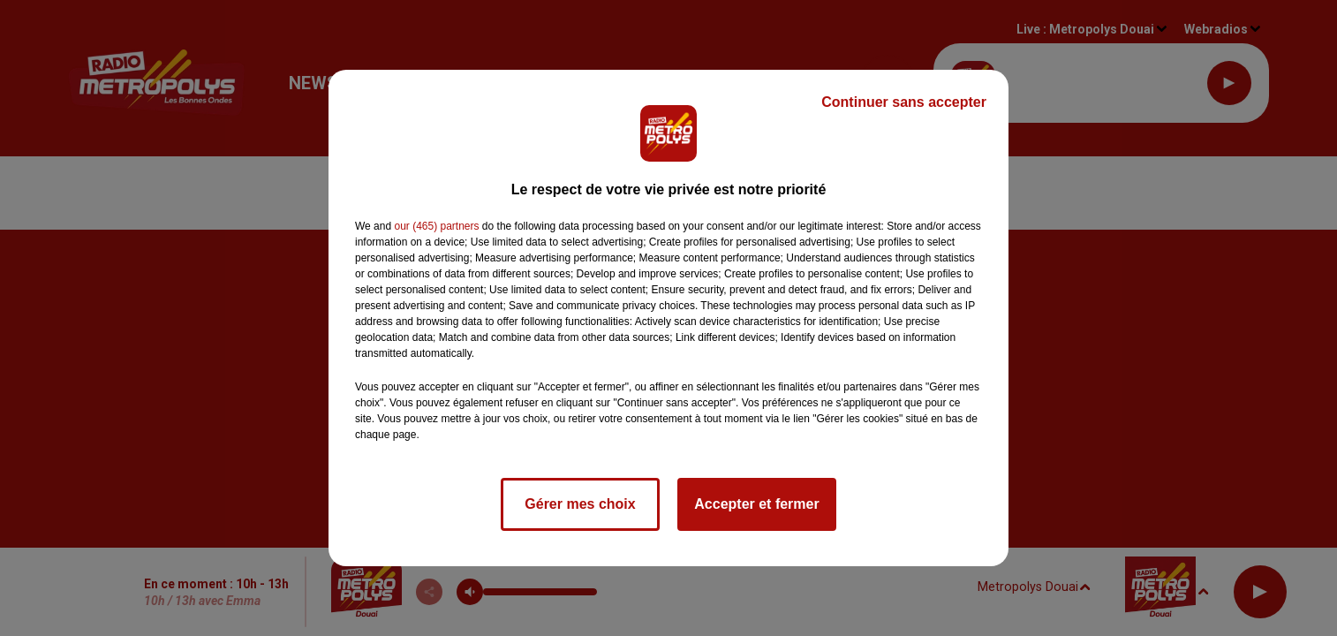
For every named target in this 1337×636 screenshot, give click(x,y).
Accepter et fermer (756, 503)
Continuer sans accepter (903, 102)
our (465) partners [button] (436, 226)
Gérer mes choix (580, 503)
